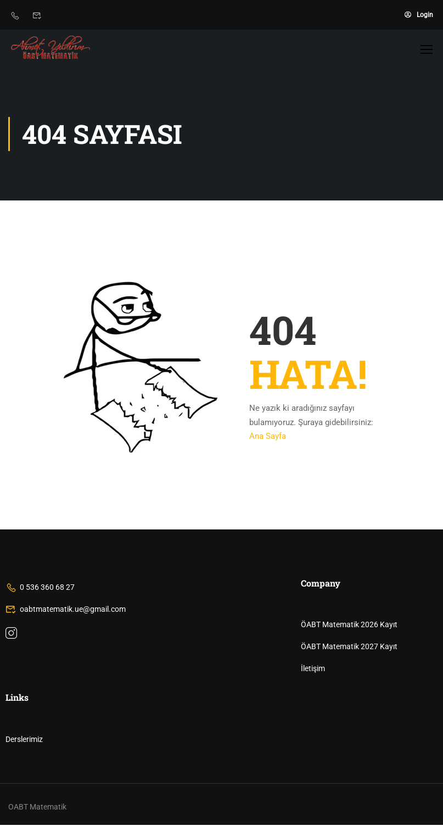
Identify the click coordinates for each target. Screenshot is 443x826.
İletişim (313, 669)
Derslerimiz (24, 740)
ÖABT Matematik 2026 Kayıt (349, 625)
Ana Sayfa (267, 437)
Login (419, 15)
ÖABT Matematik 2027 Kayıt (349, 647)
